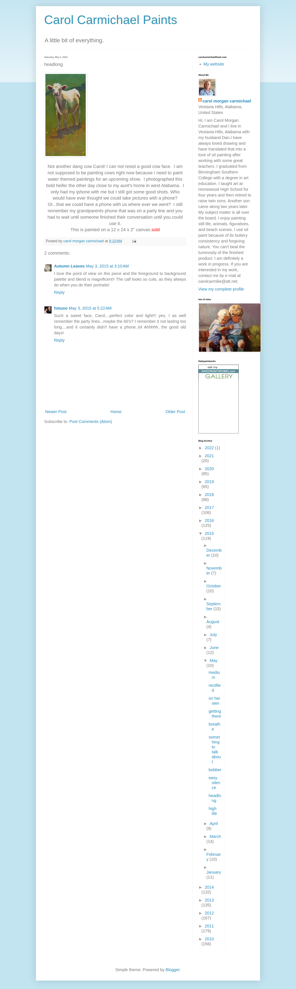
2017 (209, 507)
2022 (210, 448)
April (214, 823)
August (212, 621)
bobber (215, 769)
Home (116, 411)
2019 (209, 481)
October (213, 586)
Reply (59, 292)
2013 (209, 900)
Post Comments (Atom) (90, 421)
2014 (209, 887)
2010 (209, 939)
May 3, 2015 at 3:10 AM (107, 266)
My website (214, 64)
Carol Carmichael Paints (110, 20)
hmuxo (61, 308)
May (213, 660)
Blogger (173, 969)
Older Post (175, 411)
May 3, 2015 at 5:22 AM (90, 308)
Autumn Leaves (69, 266)
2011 (209, 926)
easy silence (214, 782)
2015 (209, 533)
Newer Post (55, 411)
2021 (209, 456)
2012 (209, 913)
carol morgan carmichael (226, 101)
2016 (209, 520)
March (215, 836)
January (213, 872)
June (214, 647)
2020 (209, 468)
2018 (209, 494)
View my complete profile (221, 289)
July (213, 634)
